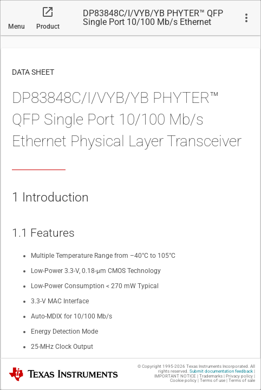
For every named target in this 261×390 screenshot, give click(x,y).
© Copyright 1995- (161, 366)
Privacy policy (239, 376)
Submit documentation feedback (221, 371)
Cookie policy (183, 380)
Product (48, 26)
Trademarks (211, 376)
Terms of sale (242, 380)
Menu (16, 26)
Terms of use (212, 380)
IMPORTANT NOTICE (175, 376)
